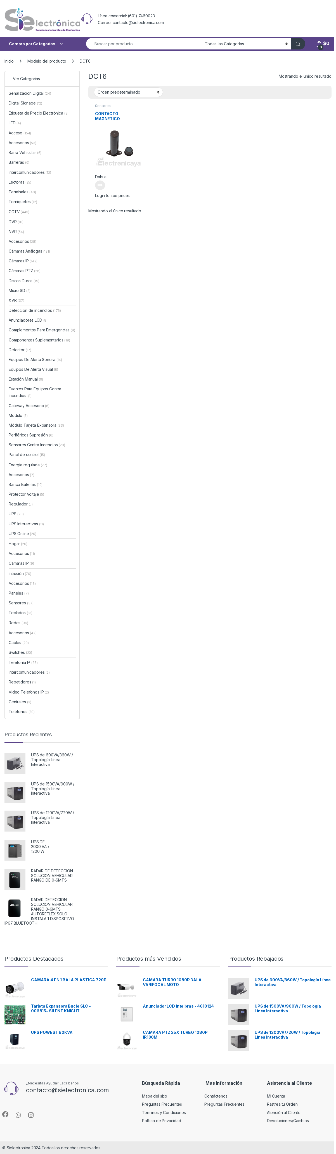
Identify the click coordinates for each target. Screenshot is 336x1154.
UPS (16, 513)
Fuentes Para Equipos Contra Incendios (35, 392)
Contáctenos (215, 1096)
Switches (20, 652)
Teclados (20, 612)
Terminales (22, 191)
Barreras (19, 162)
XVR (16, 300)
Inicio (9, 61)
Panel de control (27, 454)
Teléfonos (22, 711)
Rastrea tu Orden (282, 1104)
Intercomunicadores (30, 172)
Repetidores (22, 682)
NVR (16, 231)
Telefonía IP (23, 662)
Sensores (103, 106)
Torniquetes (23, 201)
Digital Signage (25, 103)
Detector (20, 349)
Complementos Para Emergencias (42, 329)
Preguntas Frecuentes (162, 1104)
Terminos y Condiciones (164, 1112)
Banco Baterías (25, 484)
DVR (16, 221)
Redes (18, 622)
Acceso (20, 132)
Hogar (18, 543)
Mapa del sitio (154, 1096)
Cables (19, 642)
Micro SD (19, 290)
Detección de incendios (35, 310)
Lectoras (20, 182)
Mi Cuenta (276, 1096)
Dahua (101, 176)
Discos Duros (24, 280)
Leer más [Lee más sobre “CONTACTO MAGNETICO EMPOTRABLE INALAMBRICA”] (100, 185)
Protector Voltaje (26, 494)
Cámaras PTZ (25, 270)
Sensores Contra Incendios (37, 444)
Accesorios (22, 142)
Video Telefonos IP (29, 692)
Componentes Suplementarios (39, 340)
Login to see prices (112, 195)
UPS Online (22, 533)
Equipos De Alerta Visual (33, 369)
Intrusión (20, 573)
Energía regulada (28, 464)
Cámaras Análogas (29, 251)
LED (15, 122)
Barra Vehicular (25, 152)
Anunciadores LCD (28, 320)
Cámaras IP (23, 260)
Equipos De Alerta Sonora (35, 359)
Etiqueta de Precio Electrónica (38, 113)
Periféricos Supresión (31, 435)
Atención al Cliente (283, 1112)
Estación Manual (26, 379)
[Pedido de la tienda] (128, 92)
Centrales (20, 701)
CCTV (19, 211)
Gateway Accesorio (29, 405)
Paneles (19, 593)
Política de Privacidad (161, 1120)
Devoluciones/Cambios (288, 1120)
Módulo (18, 415)
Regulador (21, 504)
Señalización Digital (30, 93)
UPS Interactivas (26, 523)
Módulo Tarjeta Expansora (36, 425)
